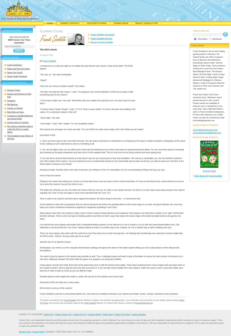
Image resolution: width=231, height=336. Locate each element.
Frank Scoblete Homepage (102, 35)
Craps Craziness (14, 65)
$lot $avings (12, 104)
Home (50, 23)
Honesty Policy (13, 90)
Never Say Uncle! (15, 72)
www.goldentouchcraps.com (205, 130)
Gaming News (121, 23)
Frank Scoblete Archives (101, 38)
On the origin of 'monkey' (18, 122)
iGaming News (94, 314)
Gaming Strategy (69, 23)
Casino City (48, 314)
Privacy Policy (38, 332)
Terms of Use (25, 332)
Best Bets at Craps (15, 112)
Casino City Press (122, 314)
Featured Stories (96, 23)
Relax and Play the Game (18, 69)
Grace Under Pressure (17, 76)
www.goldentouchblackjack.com (207, 133)
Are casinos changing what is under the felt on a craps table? (20, 129)
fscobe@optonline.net (144, 303)
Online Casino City (63, 314)
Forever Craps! (209, 171)
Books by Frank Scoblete (102, 42)
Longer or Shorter (15, 108)
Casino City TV (79, 314)
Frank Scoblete (49, 61)
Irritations (11, 101)
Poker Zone (108, 314)
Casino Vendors (139, 314)
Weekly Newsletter (146, 23)
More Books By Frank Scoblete (208, 176)
